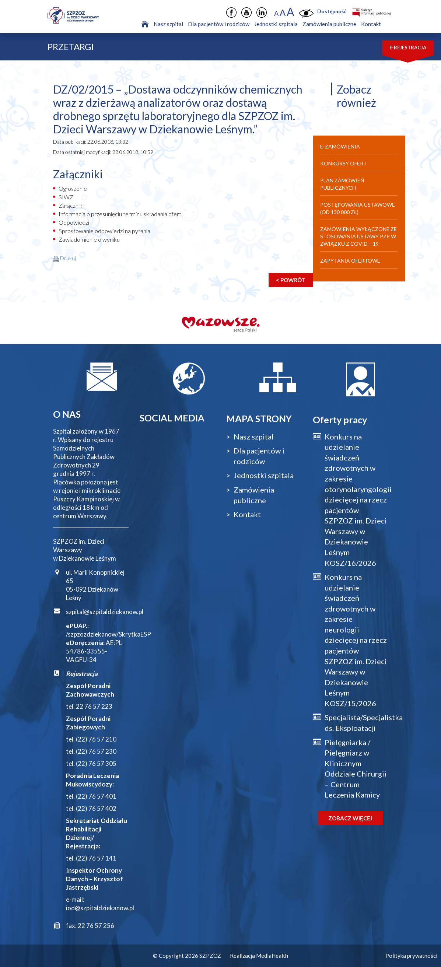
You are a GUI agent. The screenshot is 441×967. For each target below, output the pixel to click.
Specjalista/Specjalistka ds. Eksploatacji (356, 722)
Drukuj (68, 258)
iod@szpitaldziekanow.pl (100, 908)
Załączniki (71, 205)
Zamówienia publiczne (329, 24)
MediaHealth (272, 955)
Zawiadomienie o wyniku (89, 239)
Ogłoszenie (73, 188)
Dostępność (331, 11)
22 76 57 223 (94, 706)
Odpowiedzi (74, 222)
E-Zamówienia (340, 146)
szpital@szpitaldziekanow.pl (104, 612)
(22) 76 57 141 (96, 858)
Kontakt (371, 24)
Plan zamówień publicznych (342, 184)
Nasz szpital (168, 24)
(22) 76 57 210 (96, 739)
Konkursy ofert (343, 163)
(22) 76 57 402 (96, 808)
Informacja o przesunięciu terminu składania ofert (120, 213)
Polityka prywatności (411, 955)
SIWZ (66, 196)
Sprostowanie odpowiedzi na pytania (104, 230)
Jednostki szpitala (276, 24)
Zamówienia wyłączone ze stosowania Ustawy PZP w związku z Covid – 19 (358, 236)
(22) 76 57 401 (96, 796)
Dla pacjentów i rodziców (218, 24)
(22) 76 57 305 (96, 763)
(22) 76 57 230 (96, 751)
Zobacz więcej (350, 818)
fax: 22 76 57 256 (90, 925)
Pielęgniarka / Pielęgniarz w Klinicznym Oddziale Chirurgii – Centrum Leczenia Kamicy (355, 768)
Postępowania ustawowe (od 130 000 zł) (357, 208)
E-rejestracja (407, 47)
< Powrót (290, 280)
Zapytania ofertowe (350, 260)
